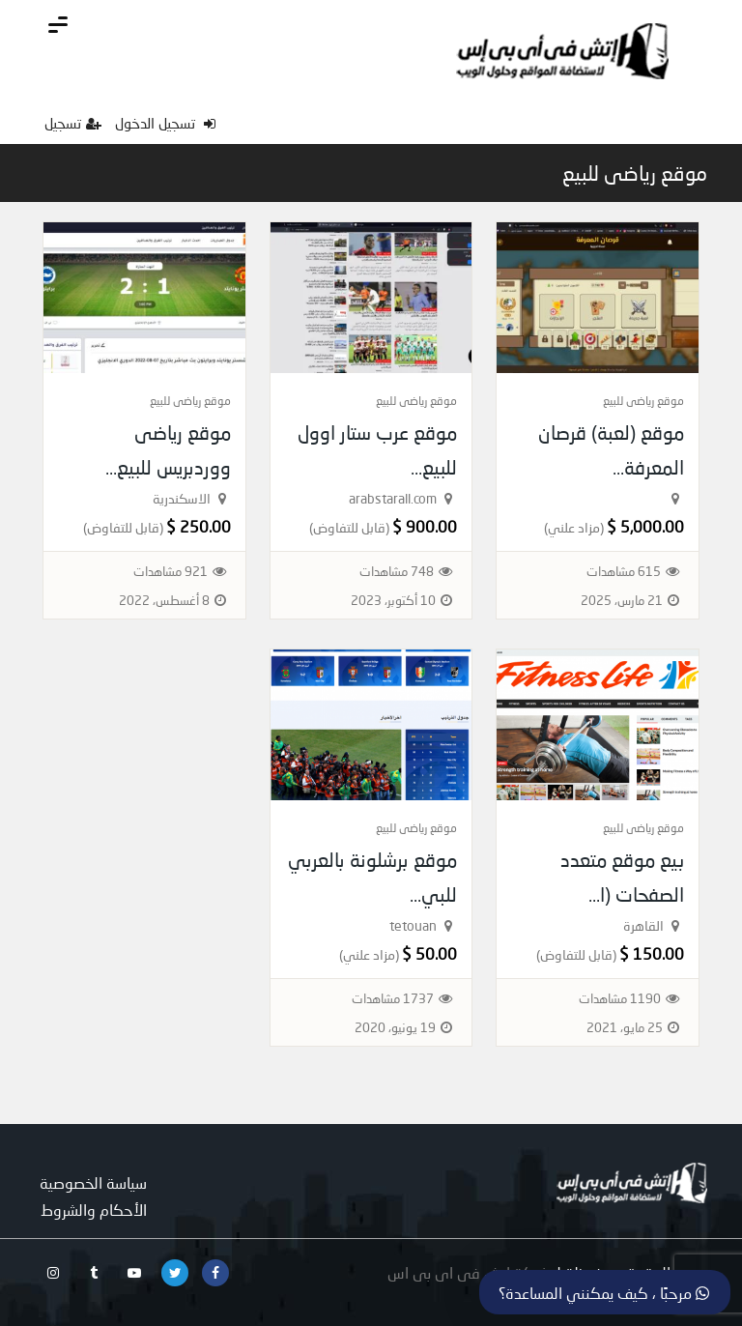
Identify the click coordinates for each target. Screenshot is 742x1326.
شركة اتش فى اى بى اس (468, 1272)
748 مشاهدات (396, 571)
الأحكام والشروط (94, 1209)
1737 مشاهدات (393, 998)
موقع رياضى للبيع (634, 173)
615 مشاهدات (623, 571)
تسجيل (72, 122)
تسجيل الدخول (165, 122)
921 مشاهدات (170, 571)
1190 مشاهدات (620, 998)
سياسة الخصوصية (93, 1182)
